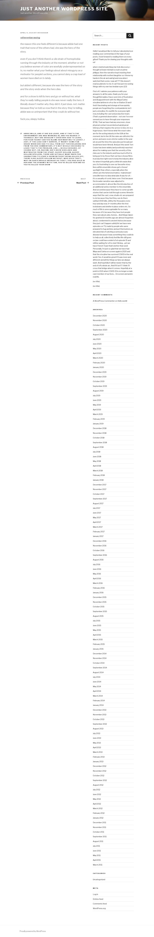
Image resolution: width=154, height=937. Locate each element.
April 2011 (97, 860)
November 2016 (99, 546)
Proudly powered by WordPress (33, 931)
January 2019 (98, 424)
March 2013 (98, 752)
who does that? (72, 158)
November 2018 (99, 433)
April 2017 (97, 522)
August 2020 (98, 334)
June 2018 (97, 456)
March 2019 (98, 414)
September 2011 (100, 836)
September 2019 (100, 386)
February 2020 (99, 363)
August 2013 (98, 729)
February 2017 (99, 531)
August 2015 (98, 616)
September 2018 (100, 442)
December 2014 (99, 653)
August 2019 (98, 391)
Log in (95, 894)
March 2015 (98, 639)
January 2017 (98, 536)
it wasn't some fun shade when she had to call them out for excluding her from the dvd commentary (55, 144)
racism (45, 150)
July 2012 (96, 790)
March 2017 (98, 527)
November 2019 (99, 377)
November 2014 (99, 658)
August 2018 (98, 447)
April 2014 (97, 691)
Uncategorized (99, 879)
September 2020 (100, 330)
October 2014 (98, 663)
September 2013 (100, 724)
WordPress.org (99, 908)
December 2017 (99, 485)
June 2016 (97, 569)
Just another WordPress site (64, 9)
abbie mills (30, 133)
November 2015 (99, 602)
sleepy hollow (63, 152)
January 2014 (98, 705)
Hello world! (122, 301)
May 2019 (97, 405)
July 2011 (96, 846)
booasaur (43, 33)
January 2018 (98, 480)
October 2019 (98, 381)
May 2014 (97, 686)
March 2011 (97, 865)
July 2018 (96, 452)
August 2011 (98, 841)
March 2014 (98, 696)
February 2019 (99, 419)
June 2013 (97, 738)
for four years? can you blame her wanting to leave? (53, 140)
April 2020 (97, 353)
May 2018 (97, 461)
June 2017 (97, 513)
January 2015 (98, 649)
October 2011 (98, 832)
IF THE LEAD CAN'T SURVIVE (43, 142)
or (38, 150)
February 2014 (99, 700)
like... (56, 148)
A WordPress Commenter (104, 301)
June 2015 (97, 625)
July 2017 (96, 508)
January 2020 (98, 367)
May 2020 (97, 349)
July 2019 (96, 395)
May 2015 (97, 630)
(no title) (96, 281)
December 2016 (99, 541)
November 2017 (99, 489)
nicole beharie (69, 148)
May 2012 (97, 799)
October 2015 (98, 607)
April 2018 (97, 466)
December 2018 (99, 428)
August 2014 (98, 672)
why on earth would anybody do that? (45, 160)
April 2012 (97, 804)
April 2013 (97, 747)
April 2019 (97, 410)
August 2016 (98, 560)
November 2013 (99, 714)
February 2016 (99, 588)
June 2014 (97, 682)
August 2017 (98, 503)
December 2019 (99, 372)
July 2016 (96, 564)
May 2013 (97, 743)
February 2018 (99, 475)
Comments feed (100, 904)
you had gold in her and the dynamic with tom (54, 162)
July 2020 (97, 339)
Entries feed (98, 899)
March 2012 (98, 808)
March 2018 (98, 471)
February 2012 (99, 813)
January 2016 (98, 592)
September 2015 (100, 611)
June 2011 (97, 851)
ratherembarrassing (30, 37)
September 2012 (100, 780)
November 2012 (99, 771)
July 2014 (96, 677)
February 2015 (99, 644)
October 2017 (98, 494)
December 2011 (99, 822)
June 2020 (97, 344)
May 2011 (97, 855)
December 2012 (99, 766)
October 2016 (98, 550)
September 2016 (100, 555)
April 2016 (97, 578)
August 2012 (98, 785)
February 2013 (99, 757)
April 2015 (97, 635)
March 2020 (98, 358)
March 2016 (98, 583)
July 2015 (96, 621)
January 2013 (98, 761)
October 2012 (98, 775)
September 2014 (100, 668)
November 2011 (99, 827)
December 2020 (100, 316)
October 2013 (98, 719)
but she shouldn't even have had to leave (58, 138)
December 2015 (99, 597)
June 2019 (97, 400)
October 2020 (99, 325)
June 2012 (97, 794)
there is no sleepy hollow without (43, 158)
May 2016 (97, 574)
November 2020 (100, 320)
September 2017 (100, 499)
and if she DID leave (48, 133)
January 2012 (98, 818)
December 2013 (99, 710)
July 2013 (96, 733)
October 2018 (98, 438)
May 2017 (97, 517)
